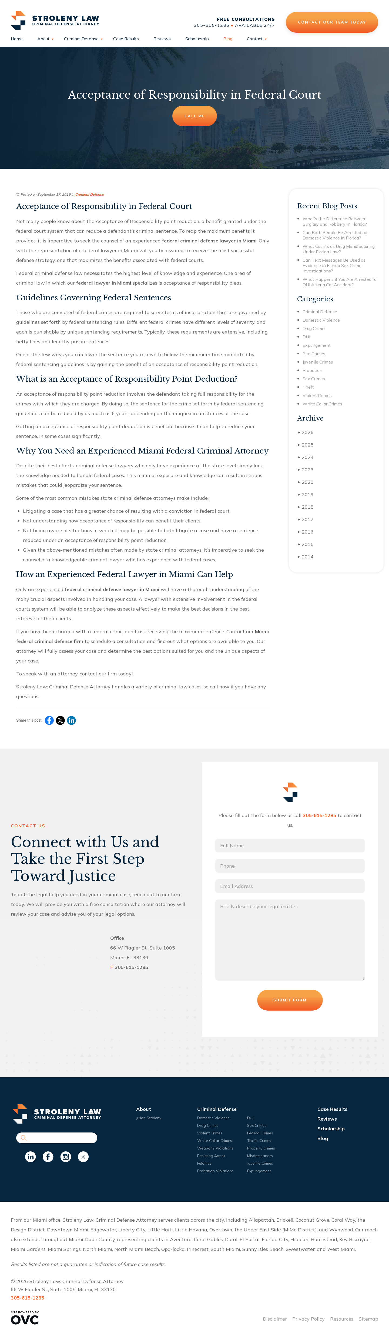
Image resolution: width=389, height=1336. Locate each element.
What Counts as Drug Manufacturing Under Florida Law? (339, 249)
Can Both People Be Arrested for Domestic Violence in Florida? (335, 235)
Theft (308, 387)
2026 (306, 432)
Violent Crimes (317, 395)
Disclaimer (275, 1319)
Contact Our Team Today (332, 22)
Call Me (195, 116)
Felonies (204, 1163)
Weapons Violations (215, 1148)
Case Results (126, 38)
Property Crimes (261, 1148)
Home (17, 38)
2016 (306, 532)
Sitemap (368, 1319)
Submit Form (290, 1000)
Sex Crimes (314, 378)
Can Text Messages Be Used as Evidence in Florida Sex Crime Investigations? (334, 265)
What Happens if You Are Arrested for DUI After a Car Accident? (340, 281)
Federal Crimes (260, 1133)
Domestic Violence (321, 320)
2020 (306, 482)
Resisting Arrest (211, 1155)
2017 (306, 519)
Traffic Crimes (259, 1140)
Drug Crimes (315, 328)
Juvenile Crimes (318, 362)
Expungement (317, 345)
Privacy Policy (308, 1319)
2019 (306, 494)
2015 (306, 544)
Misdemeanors (260, 1155)
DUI (306, 336)
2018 (306, 507)
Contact (255, 38)
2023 (306, 470)
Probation (312, 370)
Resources (341, 1319)
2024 (306, 457)
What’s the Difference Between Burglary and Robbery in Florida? (335, 221)
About (43, 38)
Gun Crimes (314, 353)
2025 (306, 445)
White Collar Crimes (322, 404)
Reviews (162, 38)
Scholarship (197, 38)
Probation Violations (215, 1170)
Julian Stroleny (148, 1117)
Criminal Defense (81, 38)
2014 (306, 557)
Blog (227, 38)
